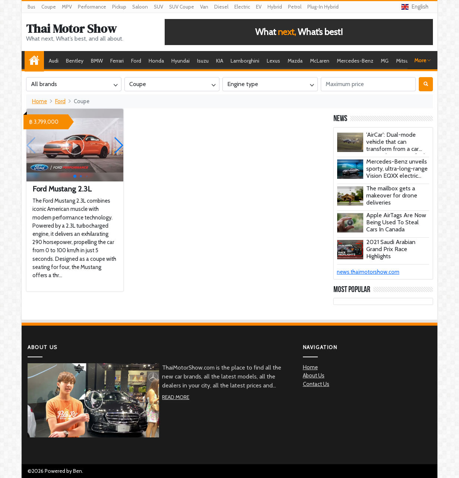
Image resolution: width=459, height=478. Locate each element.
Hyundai (180, 60)
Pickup (119, 7)
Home (36, 60)
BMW (97, 60)
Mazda (295, 60)
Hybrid (275, 7)
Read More (175, 397)
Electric (242, 7)
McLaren (319, 60)
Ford (136, 60)
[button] (118, 145)
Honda (156, 60)
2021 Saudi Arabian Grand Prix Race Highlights (390, 249)
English (414, 6)
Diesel (221, 7)
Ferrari (117, 60)
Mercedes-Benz (355, 60)
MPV (67, 7)
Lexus (273, 60)
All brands (44, 84)
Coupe (48, 7)
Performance (92, 7)
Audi (53, 60)
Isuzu (203, 60)
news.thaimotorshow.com (368, 272)
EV (259, 7)
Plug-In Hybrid (323, 7)
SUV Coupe (181, 7)
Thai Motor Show (71, 28)
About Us (314, 375)
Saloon (140, 7)
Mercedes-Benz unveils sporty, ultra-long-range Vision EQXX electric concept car (397, 172)
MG (385, 60)
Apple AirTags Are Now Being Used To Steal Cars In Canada (396, 222)
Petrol (294, 7)
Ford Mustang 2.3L (62, 188)
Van (204, 7)
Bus (31, 7)
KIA (219, 60)
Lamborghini (245, 60)
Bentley (74, 60)
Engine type (242, 84)
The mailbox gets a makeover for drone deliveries (391, 195)
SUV (158, 7)
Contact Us (316, 384)
